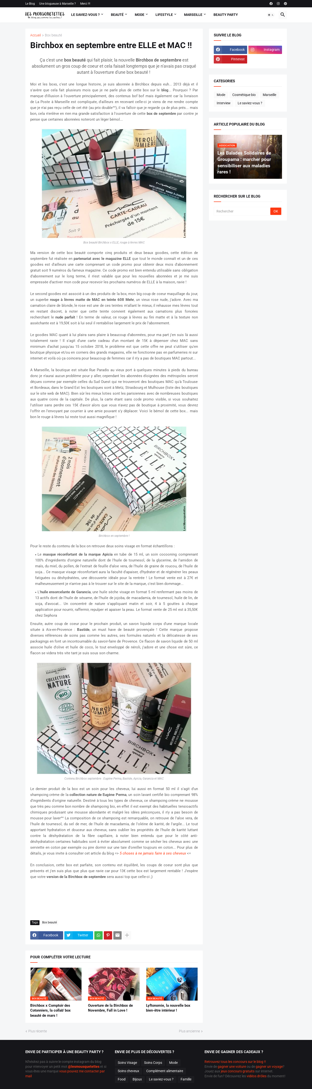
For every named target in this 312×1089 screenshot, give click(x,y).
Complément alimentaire (164, 1071)
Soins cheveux (128, 1071)
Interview (224, 103)
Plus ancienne (189, 1031)
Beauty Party (226, 15)
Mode (139, 15)
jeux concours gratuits (237, 1071)
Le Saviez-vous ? (85, 15)
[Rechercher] (242, 211)
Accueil (35, 35)
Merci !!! (85, 3)
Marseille (193, 15)
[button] (271, 14)
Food (122, 1079)
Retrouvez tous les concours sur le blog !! (235, 1062)
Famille (186, 1079)
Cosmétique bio (244, 95)
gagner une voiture (232, 1066)
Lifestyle (164, 15)
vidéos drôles (256, 1076)
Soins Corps (153, 1063)
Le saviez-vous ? (250, 103)
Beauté (117, 15)
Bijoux (137, 1079)
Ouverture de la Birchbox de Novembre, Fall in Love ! (110, 1008)
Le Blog (30, 3)
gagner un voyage (269, 1066)
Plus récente (37, 1031)
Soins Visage (127, 1063)
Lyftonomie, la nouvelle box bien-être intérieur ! (168, 1008)
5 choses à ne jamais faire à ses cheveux (153, 853)
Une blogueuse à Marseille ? (57, 3)
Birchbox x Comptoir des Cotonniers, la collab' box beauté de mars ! (50, 1010)
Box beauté (53, 35)
